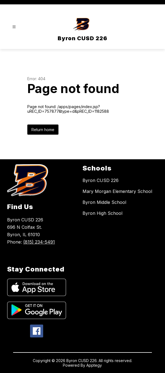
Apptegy (94, 365)
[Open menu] (14, 27)
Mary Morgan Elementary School (117, 191)
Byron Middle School (104, 202)
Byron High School (102, 213)
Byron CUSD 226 (100, 180)
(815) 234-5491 (39, 242)
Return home (42, 129)
